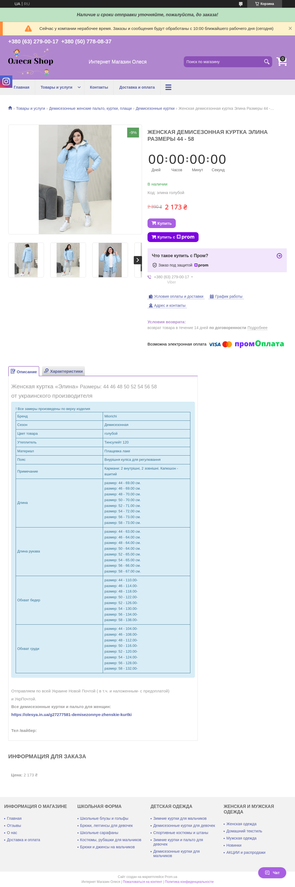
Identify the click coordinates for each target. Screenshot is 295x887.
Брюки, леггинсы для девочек (106, 825)
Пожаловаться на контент (142, 882)
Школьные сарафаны (99, 832)
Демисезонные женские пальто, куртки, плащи (90, 108)
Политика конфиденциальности (189, 882)
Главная (21, 87)
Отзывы (14, 825)
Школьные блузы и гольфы (104, 818)
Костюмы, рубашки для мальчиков (110, 840)
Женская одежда (241, 824)
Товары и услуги (56, 87)
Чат (272, 872)
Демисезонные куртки (155, 108)
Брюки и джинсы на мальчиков (107, 847)
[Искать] (266, 61)
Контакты (99, 87)
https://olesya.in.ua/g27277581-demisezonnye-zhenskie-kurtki (71, 714)
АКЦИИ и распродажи (245, 852)
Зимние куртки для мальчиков (180, 818)
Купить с (175, 237)
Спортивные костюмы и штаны (180, 832)
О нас (12, 832)
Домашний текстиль (244, 831)
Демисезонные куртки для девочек (184, 825)
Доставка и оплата (137, 87)
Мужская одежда (241, 838)
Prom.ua (171, 877)
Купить (164, 223)
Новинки (233, 845)
